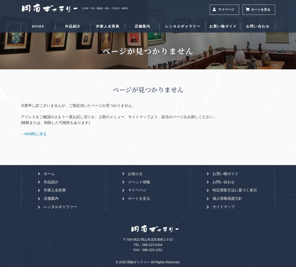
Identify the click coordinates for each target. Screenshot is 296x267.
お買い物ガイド (223, 26)
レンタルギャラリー (182, 26)
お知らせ (135, 174)
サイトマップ (224, 207)
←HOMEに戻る (34, 134)
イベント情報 (139, 182)
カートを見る (260, 9)
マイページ (226, 9)
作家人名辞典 (108, 26)
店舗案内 (142, 26)
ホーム (49, 174)
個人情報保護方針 (227, 198)
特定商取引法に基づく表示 (235, 190)
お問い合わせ (258, 26)
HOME (38, 26)
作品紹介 (73, 26)
